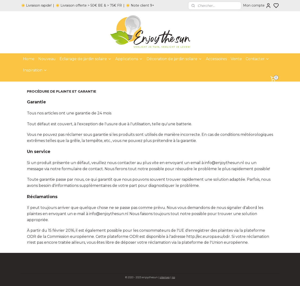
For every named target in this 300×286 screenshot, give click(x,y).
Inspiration (35, 70)
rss (173, 277)
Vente (236, 59)
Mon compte (257, 5)
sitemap (165, 277)
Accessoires (216, 59)
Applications (129, 59)
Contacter (257, 59)
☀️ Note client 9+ (140, 5)
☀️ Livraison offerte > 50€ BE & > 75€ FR (89, 5)
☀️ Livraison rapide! (36, 5)
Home (28, 59)
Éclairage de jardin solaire (86, 59)
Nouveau (47, 59)
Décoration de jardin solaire (174, 59)
